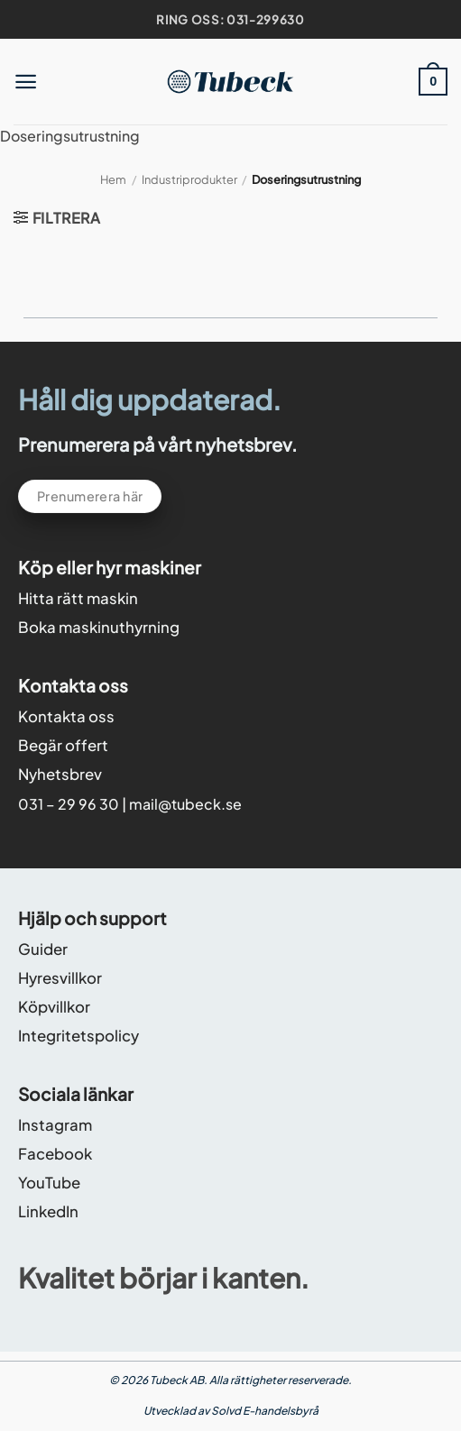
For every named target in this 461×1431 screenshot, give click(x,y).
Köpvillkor (54, 1006)
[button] (26, 81)
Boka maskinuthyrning (99, 627)
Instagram (55, 1124)
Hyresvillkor (60, 977)
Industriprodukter (189, 179)
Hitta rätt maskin (78, 598)
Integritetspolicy (78, 1035)
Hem (113, 179)
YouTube (49, 1182)
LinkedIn (48, 1211)
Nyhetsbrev (60, 774)
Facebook (55, 1153)
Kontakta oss (66, 716)
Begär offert (63, 745)
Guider (43, 949)
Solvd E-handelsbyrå (264, 1410)
